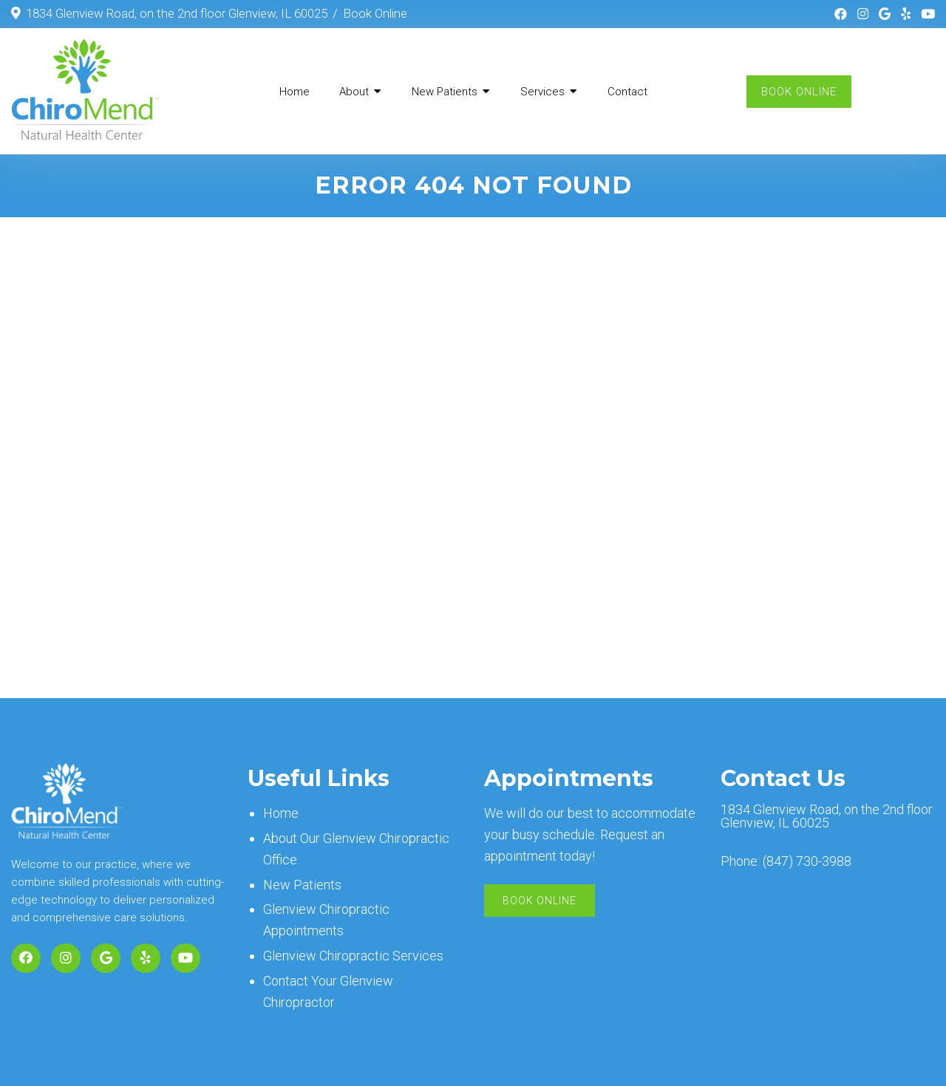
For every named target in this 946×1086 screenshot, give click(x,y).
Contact (627, 91)
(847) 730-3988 (807, 861)
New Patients (444, 91)
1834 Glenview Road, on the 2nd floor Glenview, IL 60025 (176, 13)
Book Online (375, 13)
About (354, 91)
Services (542, 91)
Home (294, 91)
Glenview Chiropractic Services (353, 955)
